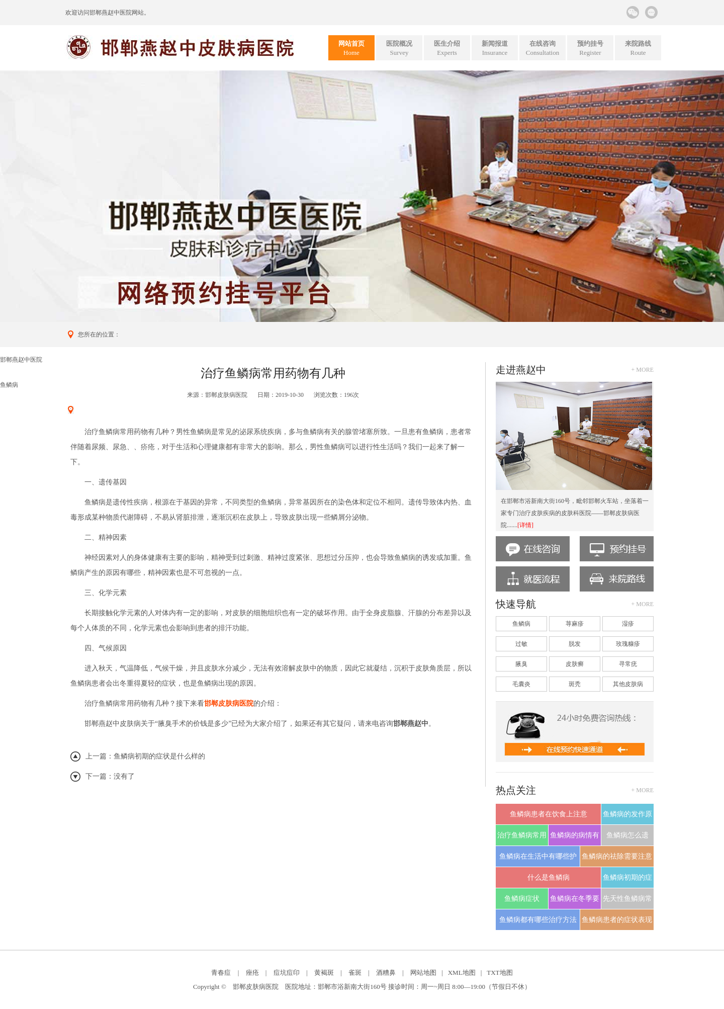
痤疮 (252, 972)
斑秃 (575, 684)
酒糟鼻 (386, 972)
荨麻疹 (575, 623)
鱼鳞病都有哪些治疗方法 (538, 919)
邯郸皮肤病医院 (226, 394)
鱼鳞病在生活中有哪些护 (538, 856)
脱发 (575, 643)
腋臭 (521, 663)
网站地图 (423, 972)
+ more (642, 369)
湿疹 (628, 623)
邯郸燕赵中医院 (110, 12)
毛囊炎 (521, 684)
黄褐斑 (324, 972)
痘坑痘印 (287, 972)
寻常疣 (628, 663)
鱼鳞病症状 (521, 898)
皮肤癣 (575, 663)
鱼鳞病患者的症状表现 (617, 919)
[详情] (525, 525)
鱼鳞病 (9, 384)
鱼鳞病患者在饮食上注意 (548, 814)
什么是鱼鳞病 (548, 877)
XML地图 (462, 972)
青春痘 (221, 972)
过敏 (521, 643)
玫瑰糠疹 (628, 643)
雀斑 (354, 972)
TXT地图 (499, 972)
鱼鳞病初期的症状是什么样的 (159, 756)
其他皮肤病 (628, 684)
